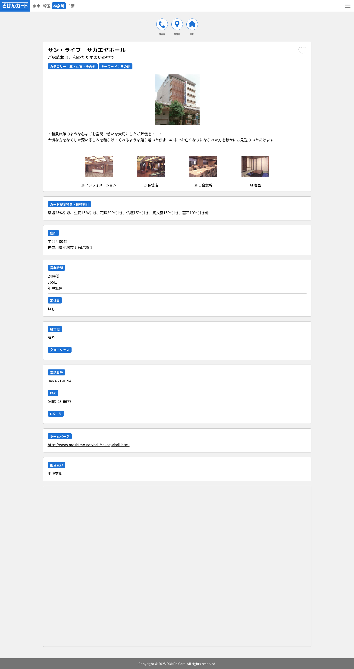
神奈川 (58, 6)
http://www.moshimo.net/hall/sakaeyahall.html (89, 444)
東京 (36, 6)
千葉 (71, 6)
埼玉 (46, 6)
